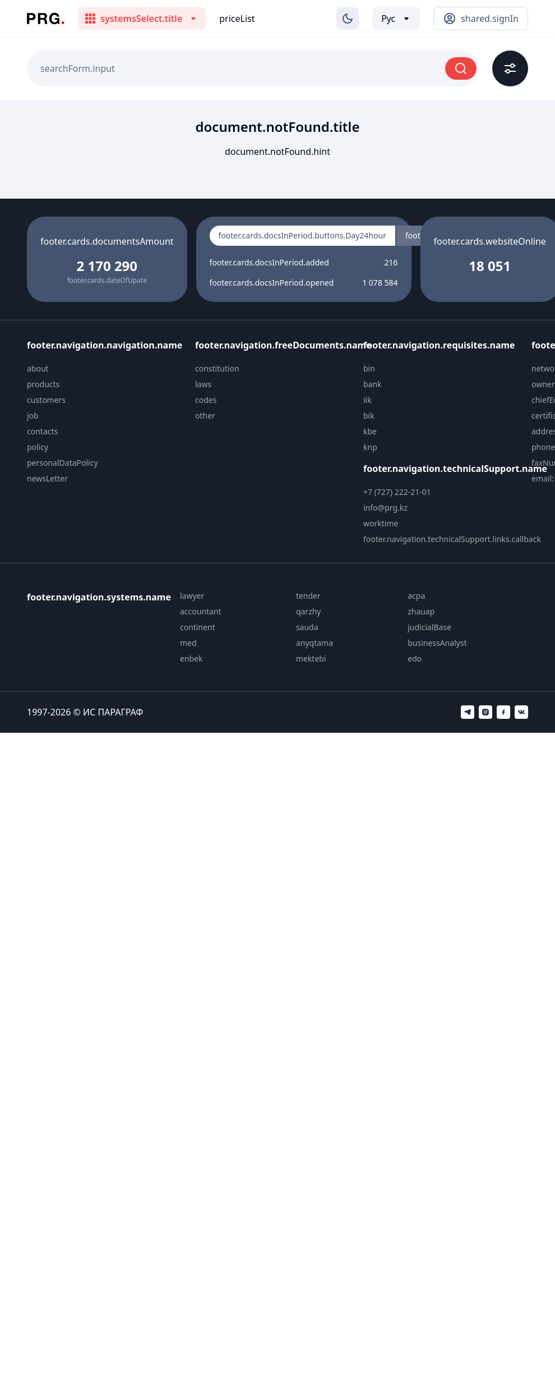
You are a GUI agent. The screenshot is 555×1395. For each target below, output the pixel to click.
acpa (416, 595)
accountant (200, 611)
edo (415, 658)
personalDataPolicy (62, 462)
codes (205, 399)
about (38, 368)
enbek (191, 658)
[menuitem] (106, 368)
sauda (307, 627)
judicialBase (429, 627)
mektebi (311, 658)
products (43, 384)
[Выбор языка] (396, 18)
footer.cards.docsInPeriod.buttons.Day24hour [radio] (302, 235)
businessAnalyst (437, 642)
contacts (42, 431)
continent (197, 627)
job (33, 415)
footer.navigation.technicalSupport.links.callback (452, 539)
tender (308, 595)
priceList (237, 18)
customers (46, 399)
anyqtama (314, 642)
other (205, 415)
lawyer (192, 595)
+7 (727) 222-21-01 (397, 492)
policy (37, 447)
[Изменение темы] (347, 18)
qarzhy (308, 611)
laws (203, 384)
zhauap (421, 611)
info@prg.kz (385, 507)
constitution (217, 368)
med (188, 642)
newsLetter (47, 478)
